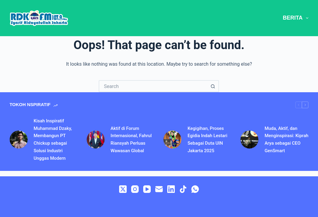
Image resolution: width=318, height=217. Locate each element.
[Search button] (213, 86)
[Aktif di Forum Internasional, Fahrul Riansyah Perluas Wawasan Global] (96, 140)
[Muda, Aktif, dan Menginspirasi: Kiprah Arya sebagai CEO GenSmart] (249, 140)
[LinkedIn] (171, 189)
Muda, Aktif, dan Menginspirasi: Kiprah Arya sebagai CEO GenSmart (286, 139)
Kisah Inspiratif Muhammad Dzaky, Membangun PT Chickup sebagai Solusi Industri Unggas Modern (53, 139)
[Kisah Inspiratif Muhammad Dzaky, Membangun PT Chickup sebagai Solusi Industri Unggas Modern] (19, 140)
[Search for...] (153, 86)
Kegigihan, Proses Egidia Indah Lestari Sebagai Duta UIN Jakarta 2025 (207, 139)
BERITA (295, 18)
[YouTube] (147, 189)
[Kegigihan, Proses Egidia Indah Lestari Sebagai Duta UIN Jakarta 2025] (172, 140)
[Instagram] (135, 189)
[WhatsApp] (195, 189)
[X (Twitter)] (123, 189)
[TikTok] (183, 189)
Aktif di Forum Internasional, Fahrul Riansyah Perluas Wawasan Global (131, 139)
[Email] (159, 189)
